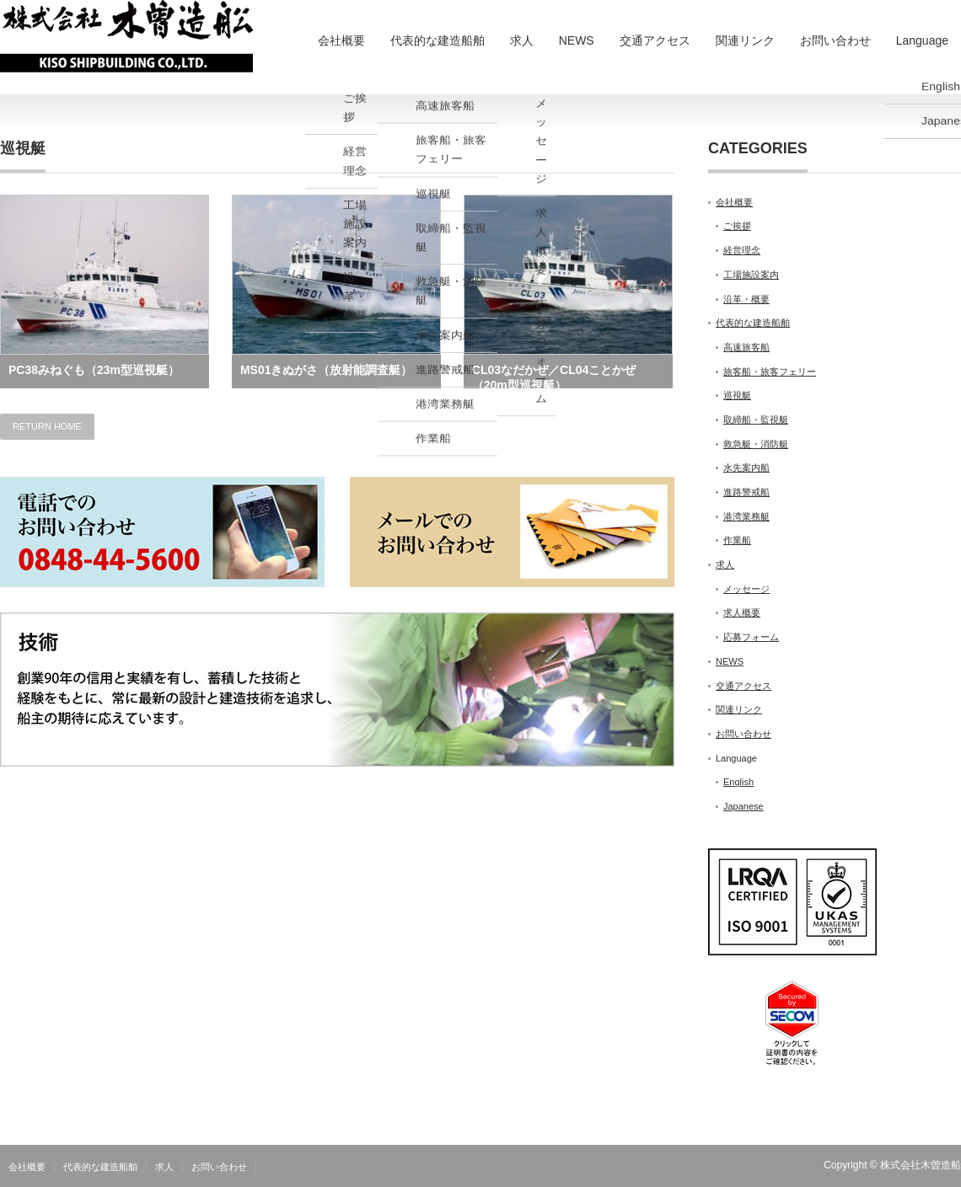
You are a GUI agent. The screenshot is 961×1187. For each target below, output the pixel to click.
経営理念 (741, 250)
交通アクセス (655, 40)
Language (922, 40)
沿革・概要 (746, 299)
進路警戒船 (746, 492)
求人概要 (741, 612)
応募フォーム (751, 637)
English (738, 782)
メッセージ (746, 589)
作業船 (737, 540)
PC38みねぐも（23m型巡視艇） (94, 370)
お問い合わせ (835, 40)
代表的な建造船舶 (437, 40)
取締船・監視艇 (755, 419)
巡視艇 (737, 395)
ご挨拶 (737, 226)
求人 (522, 40)
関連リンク (745, 40)
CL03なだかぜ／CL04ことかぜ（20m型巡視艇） (554, 375)
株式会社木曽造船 (920, 1165)
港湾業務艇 (746, 516)
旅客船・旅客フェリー (769, 371)
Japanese (743, 806)
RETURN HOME (47, 426)
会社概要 (341, 40)
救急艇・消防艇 (755, 444)
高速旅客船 (746, 347)
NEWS (576, 40)
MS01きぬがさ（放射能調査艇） (326, 370)
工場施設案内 (751, 275)
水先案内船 (746, 468)
